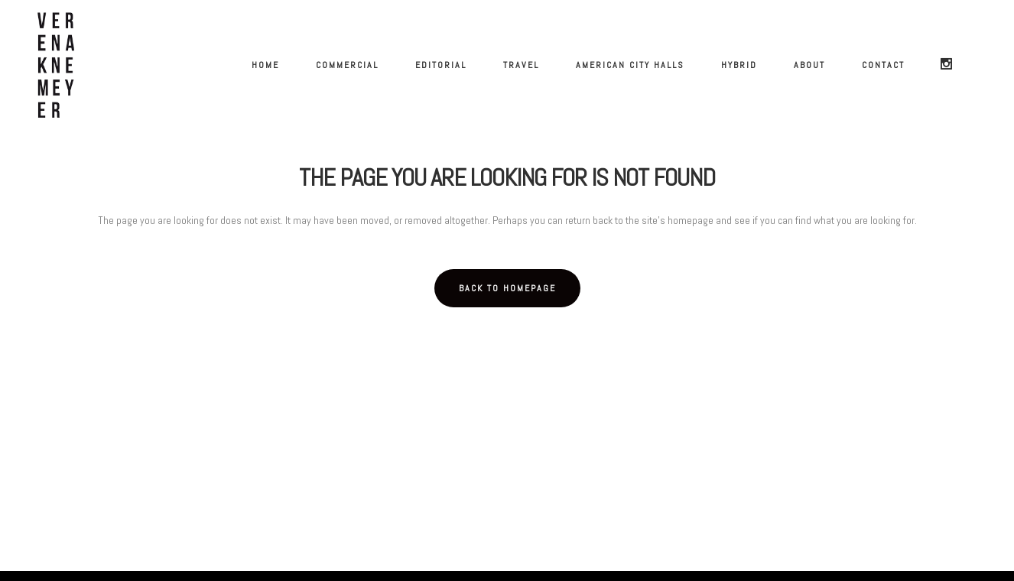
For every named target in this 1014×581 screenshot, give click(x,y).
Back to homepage (507, 288)
